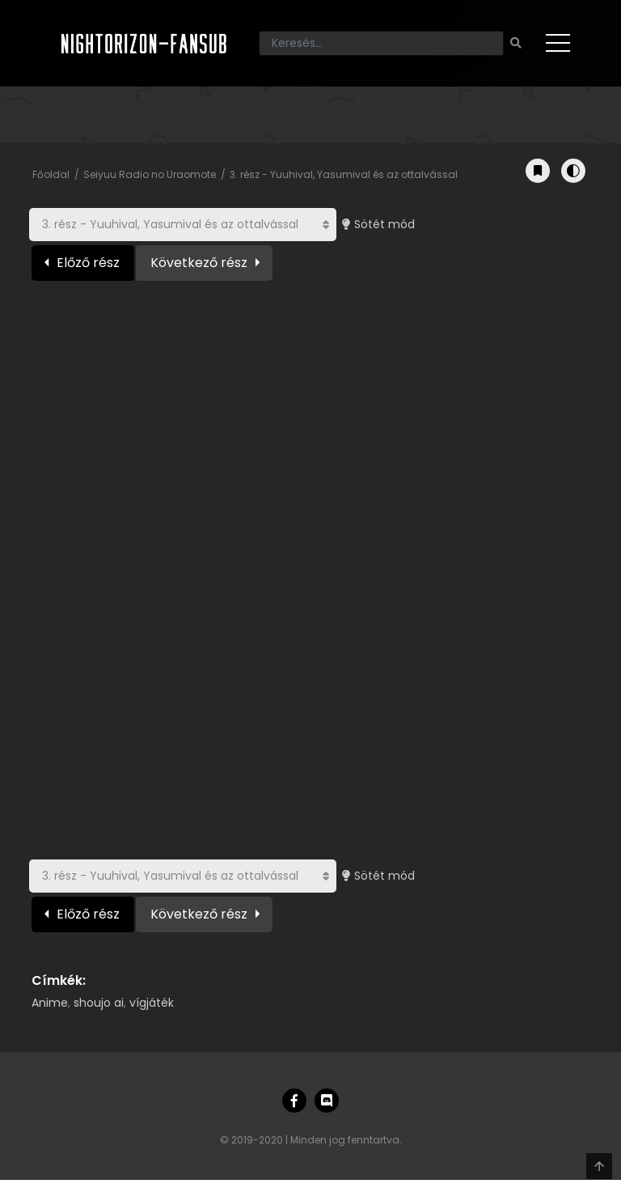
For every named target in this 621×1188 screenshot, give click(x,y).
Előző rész (88, 262)
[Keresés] (381, 43)
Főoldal (51, 174)
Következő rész (198, 262)
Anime (50, 1003)
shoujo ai (99, 1003)
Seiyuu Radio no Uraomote (149, 174)
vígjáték (151, 1003)
